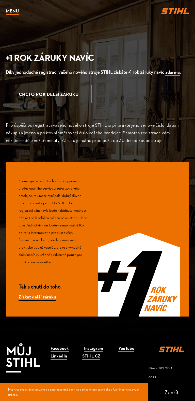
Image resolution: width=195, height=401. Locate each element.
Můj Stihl (23, 355)
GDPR (152, 377)
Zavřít (171, 392)
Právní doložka (160, 368)
